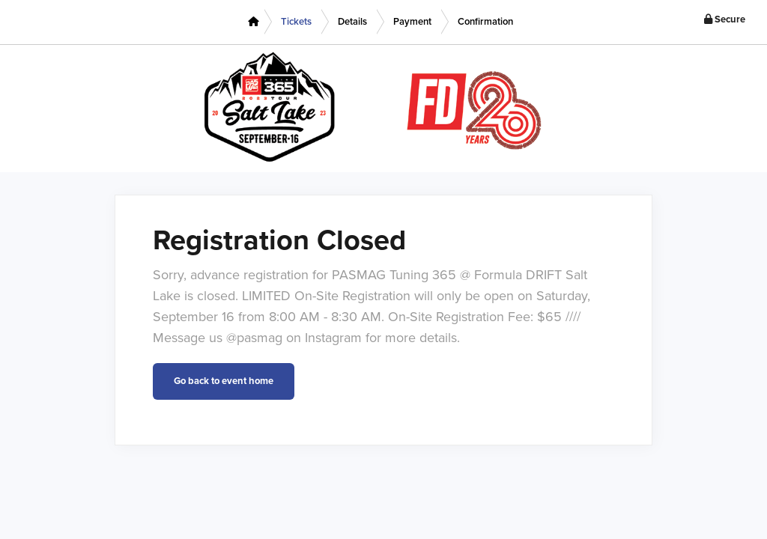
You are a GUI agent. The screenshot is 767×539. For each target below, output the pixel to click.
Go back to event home (223, 381)
